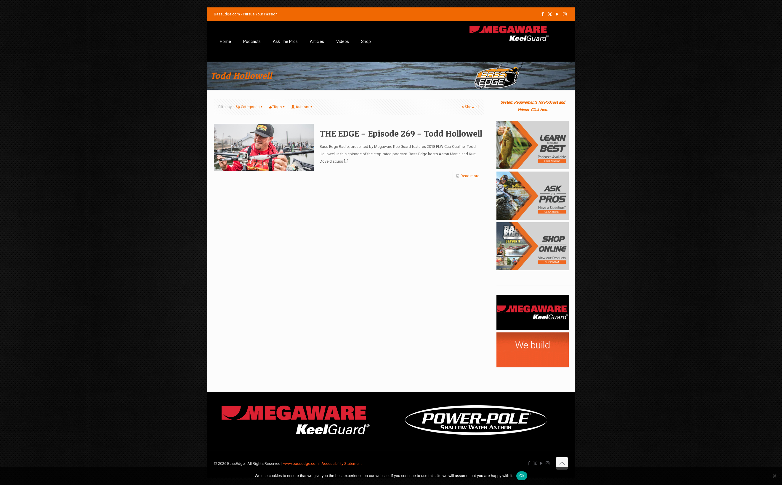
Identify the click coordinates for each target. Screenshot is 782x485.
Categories (249, 107)
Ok (521, 475)
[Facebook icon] (542, 14)
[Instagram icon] (565, 14)
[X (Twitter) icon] (550, 14)
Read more (470, 176)
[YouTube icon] (557, 14)
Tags (277, 107)
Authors (302, 107)
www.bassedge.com (301, 463)
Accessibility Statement (341, 463)
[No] (775, 476)
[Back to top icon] (562, 463)
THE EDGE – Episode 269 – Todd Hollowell (401, 133)
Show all (470, 107)
